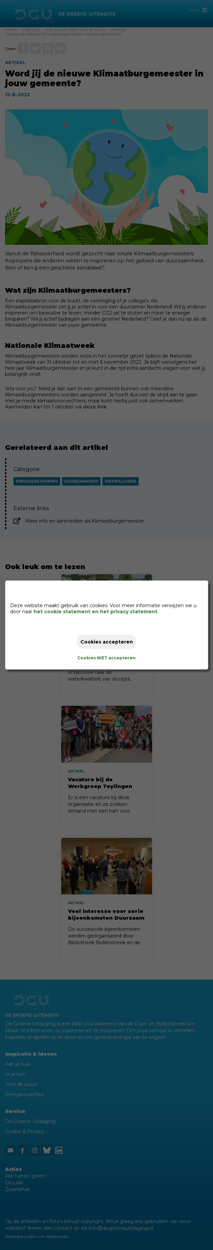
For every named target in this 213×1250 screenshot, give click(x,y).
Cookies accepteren (106, 642)
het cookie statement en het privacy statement (95, 611)
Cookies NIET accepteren (106, 657)
